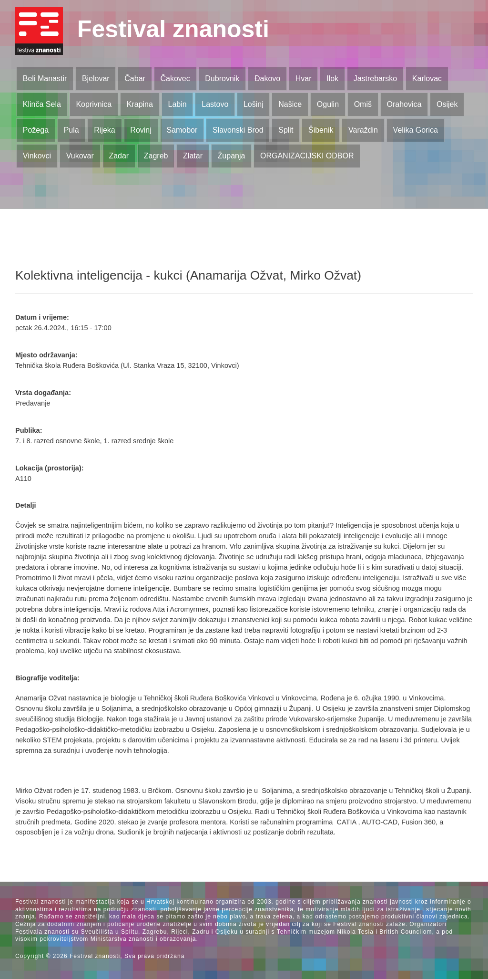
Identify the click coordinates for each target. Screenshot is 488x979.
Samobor (181, 130)
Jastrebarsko (375, 78)
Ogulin (328, 104)
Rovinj (140, 130)
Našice (290, 104)
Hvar (303, 78)
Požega (36, 130)
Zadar (119, 156)
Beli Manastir (45, 78)
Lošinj (254, 104)
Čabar (134, 78)
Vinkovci (37, 156)
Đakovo (267, 78)
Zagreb (156, 156)
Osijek (447, 104)
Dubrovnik (222, 78)
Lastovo (215, 104)
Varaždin (363, 130)
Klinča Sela (42, 104)
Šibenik (320, 130)
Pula (71, 130)
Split (285, 130)
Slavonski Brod (238, 130)
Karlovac (427, 78)
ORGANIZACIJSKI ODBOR (307, 156)
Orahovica (404, 104)
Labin (177, 104)
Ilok (332, 78)
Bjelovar (96, 78)
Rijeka (104, 130)
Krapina (140, 104)
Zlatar (193, 156)
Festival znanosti (173, 29)
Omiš (363, 104)
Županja (231, 156)
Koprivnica (94, 104)
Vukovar (80, 156)
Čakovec (175, 78)
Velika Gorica (415, 130)
